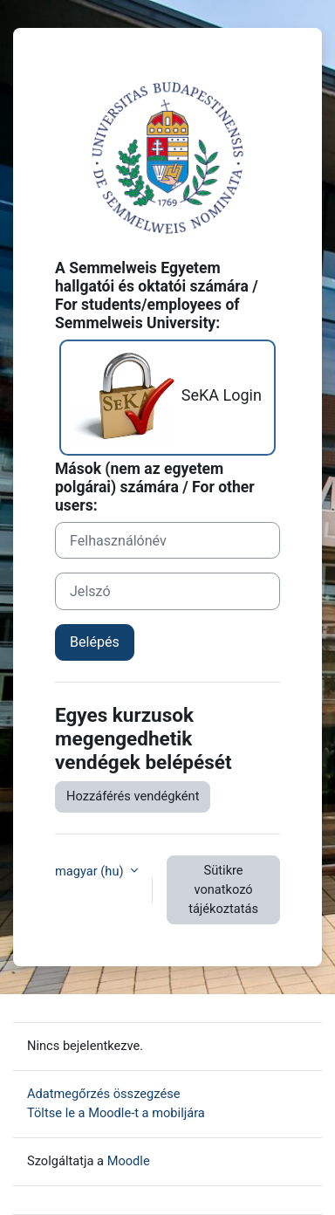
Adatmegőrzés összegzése (103, 1094)
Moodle (128, 1161)
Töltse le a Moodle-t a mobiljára (116, 1113)
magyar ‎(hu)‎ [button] (90, 871)
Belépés (95, 642)
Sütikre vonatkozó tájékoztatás (223, 889)
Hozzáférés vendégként (132, 796)
